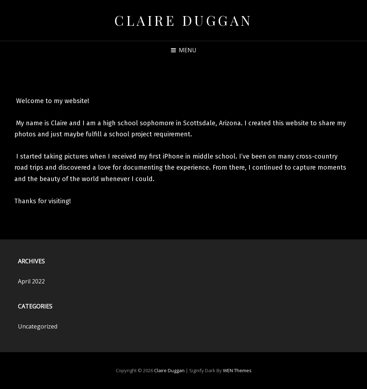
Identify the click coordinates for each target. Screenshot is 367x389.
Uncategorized (37, 326)
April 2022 (31, 281)
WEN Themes (237, 370)
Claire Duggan (183, 20)
